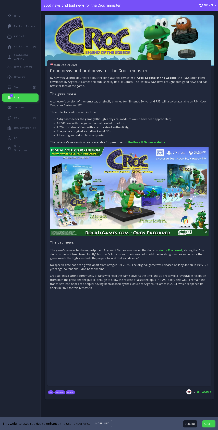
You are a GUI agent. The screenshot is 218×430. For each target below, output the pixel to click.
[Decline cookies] (190, 423)
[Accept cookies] (208, 423)
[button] (102, 423)
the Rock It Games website (146, 142)
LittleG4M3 (203, 392)
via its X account (170, 250)
